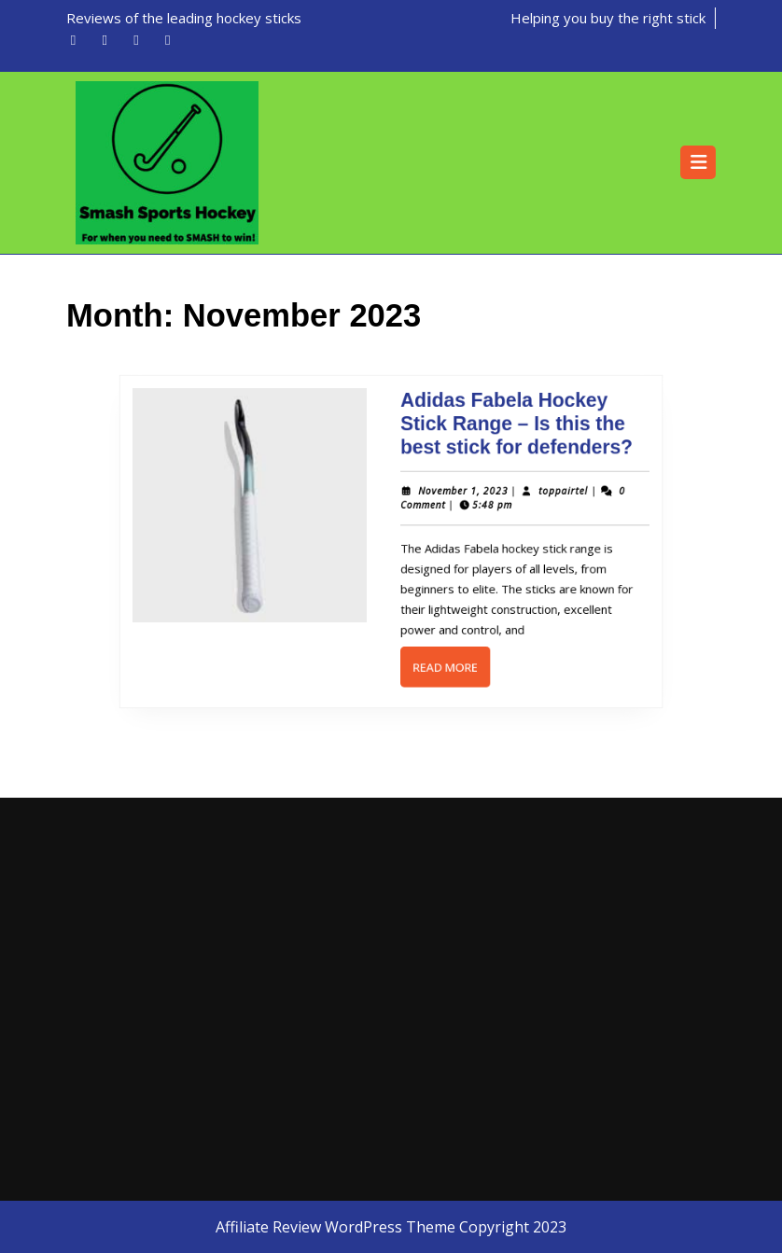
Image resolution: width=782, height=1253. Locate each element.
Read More (447, 663)
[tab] (698, 162)
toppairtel (551, 495)
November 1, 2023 (457, 495)
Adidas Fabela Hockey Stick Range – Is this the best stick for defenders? (507, 432)
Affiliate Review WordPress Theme (335, 1227)
